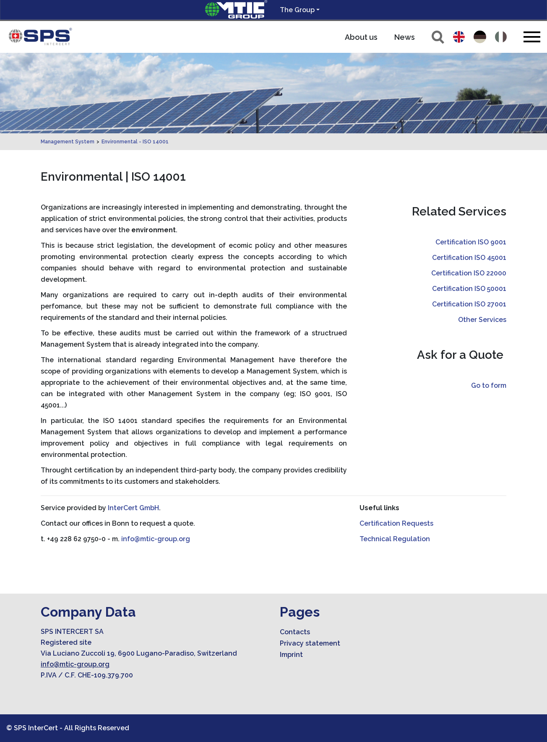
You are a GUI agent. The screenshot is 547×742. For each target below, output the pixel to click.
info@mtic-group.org (155, 539)
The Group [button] (297, 10)
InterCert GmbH (133, 508)
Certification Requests (396, 523)
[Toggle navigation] (532, 37)
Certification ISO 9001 (470, 242)
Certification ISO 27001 (469, 304)
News (404, 37)
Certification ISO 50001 (469, 289)
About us (361, 37)
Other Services (482, 320)
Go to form (488, 385)
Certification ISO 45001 (469, 258)
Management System (67, 142)
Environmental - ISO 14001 (135, 142)
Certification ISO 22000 (468, 273)
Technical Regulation (394, 539)
